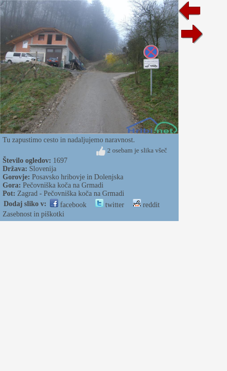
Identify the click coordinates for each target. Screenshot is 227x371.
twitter (109, 205)
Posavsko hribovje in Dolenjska (78, 177)
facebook (68, 205)
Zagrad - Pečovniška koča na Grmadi (70, 193)
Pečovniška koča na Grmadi (63, 185)
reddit (146, 205)
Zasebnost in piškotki (33, 214)
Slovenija (43, 169)
